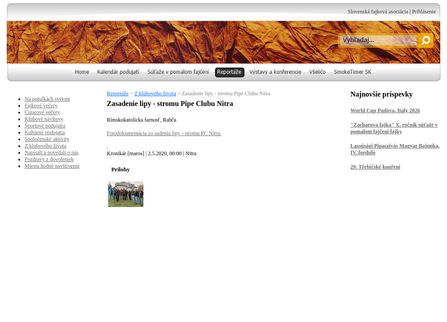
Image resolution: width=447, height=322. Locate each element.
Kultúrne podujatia (45, 132)
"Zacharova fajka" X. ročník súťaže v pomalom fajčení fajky (394, 128)
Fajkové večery (41, 105)
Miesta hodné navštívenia (52, 166)
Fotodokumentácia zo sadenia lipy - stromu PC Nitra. (164, 133)
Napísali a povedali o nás (52, 152)
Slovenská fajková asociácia (378, 11)
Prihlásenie (424, 11)
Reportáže (118, 93)
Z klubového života (155, 93)
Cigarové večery (42, 112)
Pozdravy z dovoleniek (49, 159)
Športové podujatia (45, 126)
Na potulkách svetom (47, 99)
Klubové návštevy (44, 119)
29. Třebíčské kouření (375, 167)
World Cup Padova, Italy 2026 (385, 110)
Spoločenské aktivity (47, 139)
